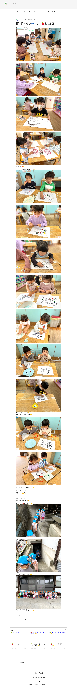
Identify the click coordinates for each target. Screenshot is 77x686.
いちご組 (41, 11)
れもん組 (23, 11)
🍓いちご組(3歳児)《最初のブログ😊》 (58, 644)
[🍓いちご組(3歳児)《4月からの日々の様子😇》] (38, 637)
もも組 (29, 11)
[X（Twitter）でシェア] (19, 619)
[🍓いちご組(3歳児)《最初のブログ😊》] (58, 637)
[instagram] (71, 8)
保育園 (18, 11)
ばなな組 (53, 11)
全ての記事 (12, 11)
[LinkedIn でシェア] (22, 619)
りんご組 (47, 11)
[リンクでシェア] (25, 619)
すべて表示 (65, 629)
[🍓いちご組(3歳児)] (19, 637)
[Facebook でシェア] (16, 619)
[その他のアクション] (60, 20)
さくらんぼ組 (35, 11)
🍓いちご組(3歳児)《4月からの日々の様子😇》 (38, 644)
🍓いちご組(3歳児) (16, 644)
